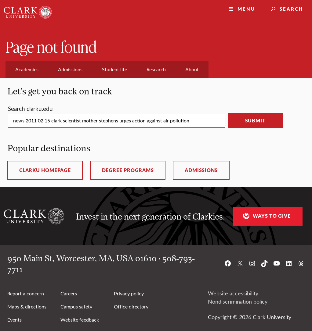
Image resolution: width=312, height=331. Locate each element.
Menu (246, 8)
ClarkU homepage (45, 170)
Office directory (131, 306)
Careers (68, 293)
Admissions (201, 170)
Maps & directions (26, 306)
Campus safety (76, 306)
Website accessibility (233, 293)
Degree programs (128, 170)
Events (14, 319)
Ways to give (265, 216)
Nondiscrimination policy (237, 301)
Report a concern (25, 293)
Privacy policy (129, 293)
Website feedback (79, 319)
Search (291, 8)
